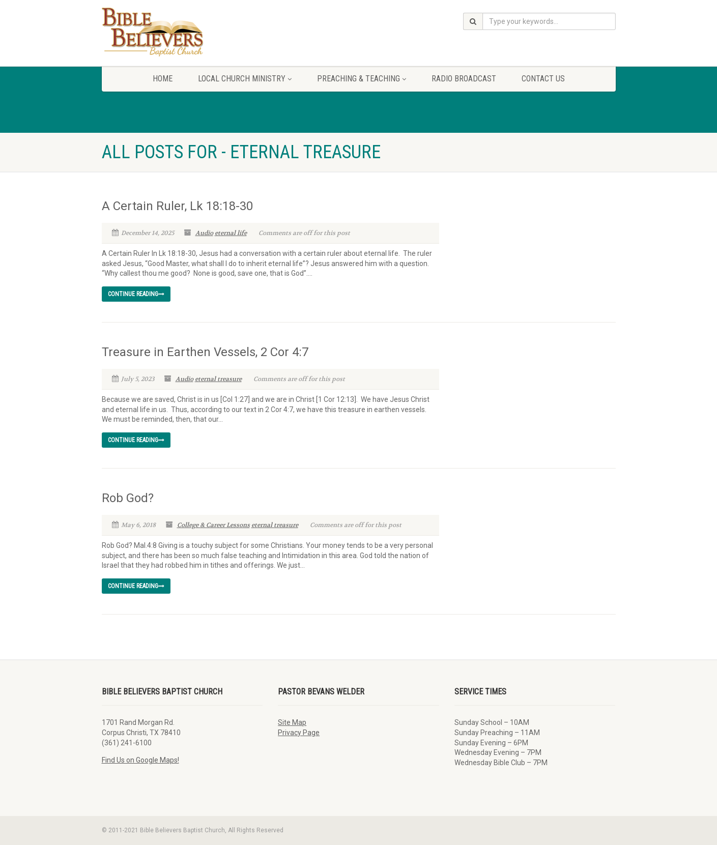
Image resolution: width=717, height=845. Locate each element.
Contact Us (543, 78)
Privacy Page (299, 733)
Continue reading (136, 294)
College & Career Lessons (213, 525)
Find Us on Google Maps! (140, 760)
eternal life (231, 233)
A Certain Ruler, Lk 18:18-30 (177, 206)
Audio (204, 233)
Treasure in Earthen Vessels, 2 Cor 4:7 (205, 352)
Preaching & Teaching (361, 78)
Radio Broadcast (464, 78)
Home (163, 78)
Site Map (292, 722)
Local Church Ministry (245, 78)
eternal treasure (218, 379)
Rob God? (128, 498)
